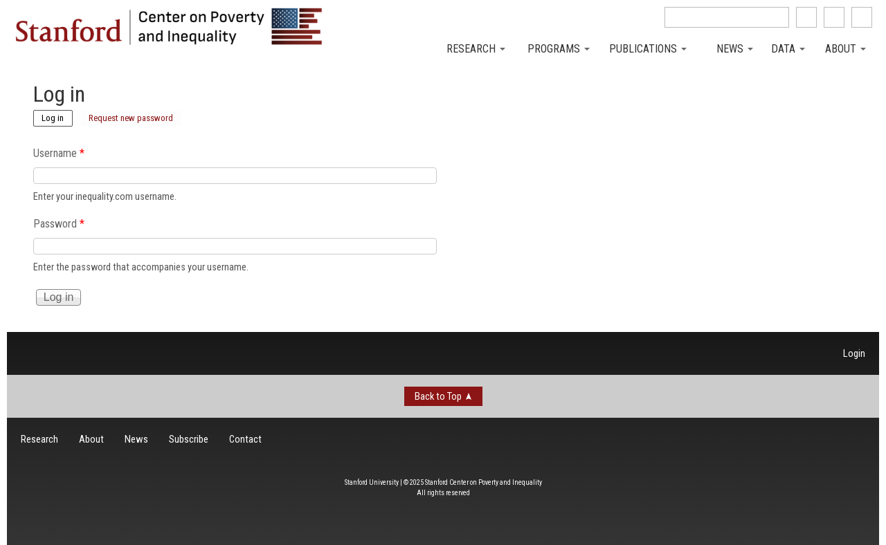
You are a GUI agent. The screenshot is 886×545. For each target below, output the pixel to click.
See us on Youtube (861, 17)
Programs (558, 48)
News (734, 48)
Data (788, 48)
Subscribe (188, 439)
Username (58, 153)
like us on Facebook (806, 17)
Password (58, 223)
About (845, 48)
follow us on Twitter (834, 17)
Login (854, 353)
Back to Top (438, 396)
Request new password (131, 118)
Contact (245, 439)
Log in (57, 117)
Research (475, 48)
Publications (648, 48)
